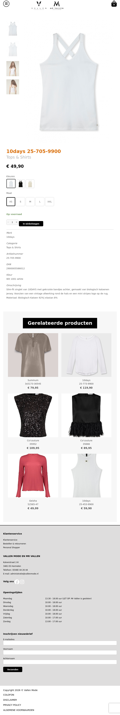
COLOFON (8, 695)
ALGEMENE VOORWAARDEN (18, 710)
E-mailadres (8, 639)
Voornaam (8, 649)
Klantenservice (10, 540)
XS (10, 201)
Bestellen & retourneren (14, 544)
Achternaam (9, 658)
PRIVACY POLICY (12, 705)
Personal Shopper (11, 547)
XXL (50, 201)
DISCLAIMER (10, 700)
